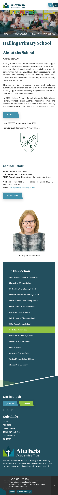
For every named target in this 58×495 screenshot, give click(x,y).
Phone (10, 404)
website (11, 115)
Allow (12, 492)
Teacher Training (11, 432)
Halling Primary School (43, 34)
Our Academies (20, 34)
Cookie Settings (24, 492)
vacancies (8, 422)
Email (26, 404)
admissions (13, 196)
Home (5, 34)
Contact (7, 439)
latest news (9, 429)
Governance (9, 436)
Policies (7, 425)
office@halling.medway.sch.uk (22, 187)
